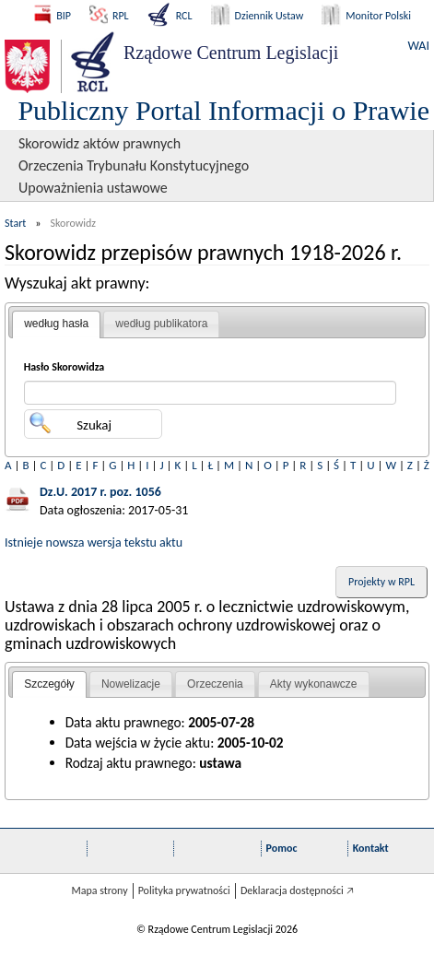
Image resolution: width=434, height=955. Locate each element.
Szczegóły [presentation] (49, 684)
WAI (418, 45)
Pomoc (282, 848)
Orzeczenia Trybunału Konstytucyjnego (133, 165)
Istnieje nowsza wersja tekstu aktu (93, 542)
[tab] (56, 324)
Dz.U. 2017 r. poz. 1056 (100, 492)
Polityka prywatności (184, 890)
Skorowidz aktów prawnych (99, 143)
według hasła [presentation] (56, 323)
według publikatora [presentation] (161, 323)
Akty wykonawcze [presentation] (314, 684)
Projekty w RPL (381, 581)
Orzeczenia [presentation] (215, 684)
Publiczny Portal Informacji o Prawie (223, 110)
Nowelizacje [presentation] (130, 684)
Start (15, 223)
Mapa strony (99, 890)
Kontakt (371, 848)
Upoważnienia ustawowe (93, 187)
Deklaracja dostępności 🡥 (297, 890)
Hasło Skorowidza (64, 366)
